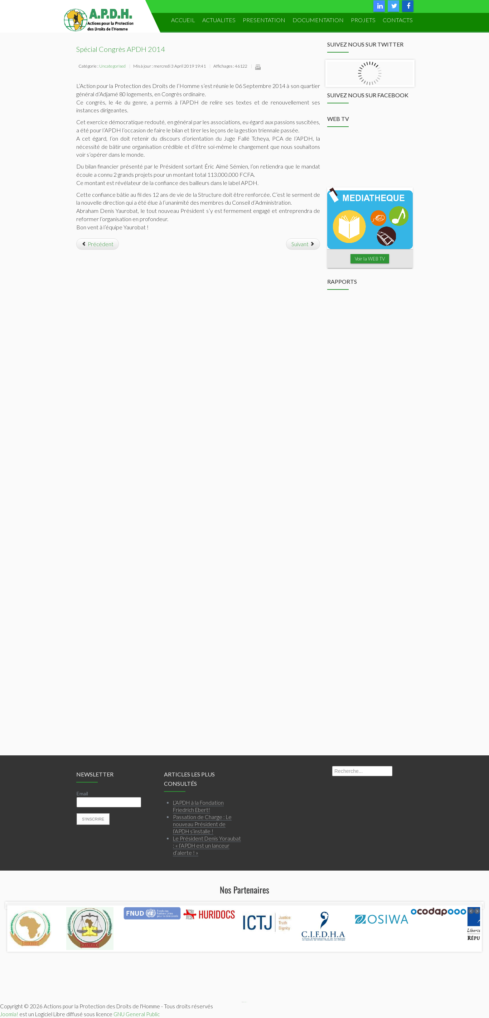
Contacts (398, 19)
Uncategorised (112, 66)
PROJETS (363, 19)
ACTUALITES (219, 19)
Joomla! (9, 1013)
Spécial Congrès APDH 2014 (120, 49)
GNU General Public (136, 1013)
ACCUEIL (183, 19)
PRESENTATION (264, 19)
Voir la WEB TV (370, 259)
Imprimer (258, 67)
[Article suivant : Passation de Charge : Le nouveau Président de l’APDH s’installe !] (303, 244)
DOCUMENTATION (318, 19)
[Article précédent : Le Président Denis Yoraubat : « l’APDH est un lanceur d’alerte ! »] (97, 244)
